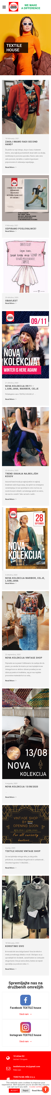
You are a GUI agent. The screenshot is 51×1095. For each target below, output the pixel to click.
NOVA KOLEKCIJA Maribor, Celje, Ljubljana (25, 579)
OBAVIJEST (11, 300)
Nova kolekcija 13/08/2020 (21, 786)
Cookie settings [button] (36, 1087)
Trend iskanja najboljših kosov (21, 475)
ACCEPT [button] (14, 1090)
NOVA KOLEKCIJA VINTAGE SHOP (23, 657)
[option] (25, 44)
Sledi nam (24, 1014)
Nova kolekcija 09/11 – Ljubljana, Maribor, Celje (22, 387)
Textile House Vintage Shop (23, 851)
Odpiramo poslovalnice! (20, 228)
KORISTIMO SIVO (14, 946)
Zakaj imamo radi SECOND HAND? (21, 143)
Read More (11, 167)
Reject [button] (25, 1090)
